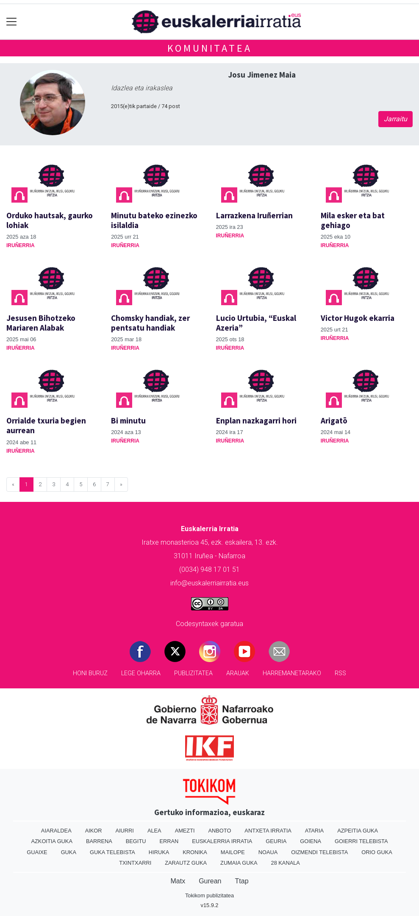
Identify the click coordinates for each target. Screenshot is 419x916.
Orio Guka (376, 852)
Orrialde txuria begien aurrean (46, 425)
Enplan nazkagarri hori (256, 420)
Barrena (99, 841)
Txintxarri (135, 863)
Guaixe (37, 852)
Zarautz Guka (186, 863)
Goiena (310, 841)
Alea (154, 830)
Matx (177, 881)
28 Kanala (285, 863)
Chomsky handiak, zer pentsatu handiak (150, 323)
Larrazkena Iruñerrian (254, 215)
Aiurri (125, 830)
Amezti (185, 830)
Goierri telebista (361, 841)
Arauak (237, 673)
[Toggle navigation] (12, 21)
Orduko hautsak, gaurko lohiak (49, 220)
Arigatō (334, 420)
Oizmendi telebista (319, 852)
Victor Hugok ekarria (357, 318)
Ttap (242, 881)
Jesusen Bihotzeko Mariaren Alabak (40, 323)
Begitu (136, 841)
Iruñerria (20, 245)
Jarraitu (395, 119)
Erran (168, 841)
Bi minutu (128, 420)
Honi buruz (90, 673)
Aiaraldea (56, 830)
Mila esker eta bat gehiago (353, 220)
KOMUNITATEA (209, 48)
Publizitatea (193, 673)
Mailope (233, 852)
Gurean (210, 881)
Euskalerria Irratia (222, 841)
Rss (340, 673)
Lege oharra (141, 673)
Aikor (93, 830)
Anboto (219, 830)
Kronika (195, 852)
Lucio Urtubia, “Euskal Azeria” (256, 323)
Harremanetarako (292, 673)
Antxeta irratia (267, 830)
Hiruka (159, 852)
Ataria (314, 830)
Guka (68, 852)
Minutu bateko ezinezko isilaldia (154, 220)
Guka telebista (112, 852)
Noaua (268, 852)
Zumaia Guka (238, 863)
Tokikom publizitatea (209, 895)
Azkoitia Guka (51, 841)
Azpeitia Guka (357, 830)
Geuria (276, 841)
